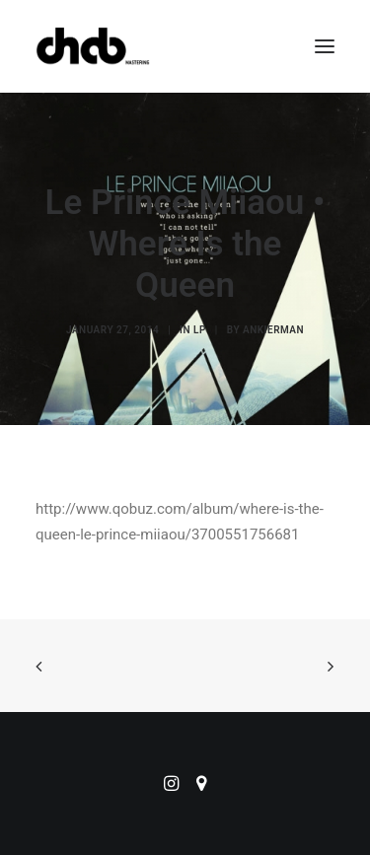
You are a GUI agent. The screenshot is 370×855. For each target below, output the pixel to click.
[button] (324, 46)
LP (199, 329)
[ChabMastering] (93, 46)
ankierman (273, 329)
